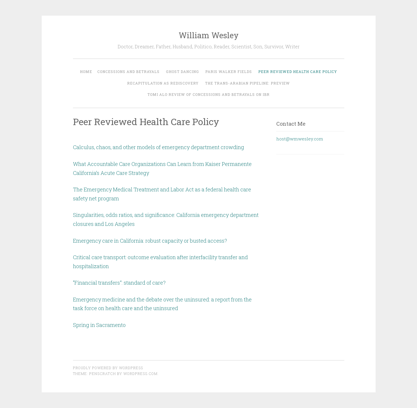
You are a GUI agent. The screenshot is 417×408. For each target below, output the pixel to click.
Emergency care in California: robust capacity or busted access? (150, 240)
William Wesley (209, 35)
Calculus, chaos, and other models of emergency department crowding (158, 147)
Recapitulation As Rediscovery (163, 83)
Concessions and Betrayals (128, 71)
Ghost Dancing (182, 71)
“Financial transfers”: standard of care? (119, 282)
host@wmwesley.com (299, 139)
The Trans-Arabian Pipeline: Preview (247, 83)
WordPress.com (140, 373)
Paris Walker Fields (228, 71)
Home (86, 71)
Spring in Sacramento (99, 324)
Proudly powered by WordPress (108, 367)
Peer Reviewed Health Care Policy (297, 71)
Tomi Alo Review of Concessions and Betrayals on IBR (208, 94)
